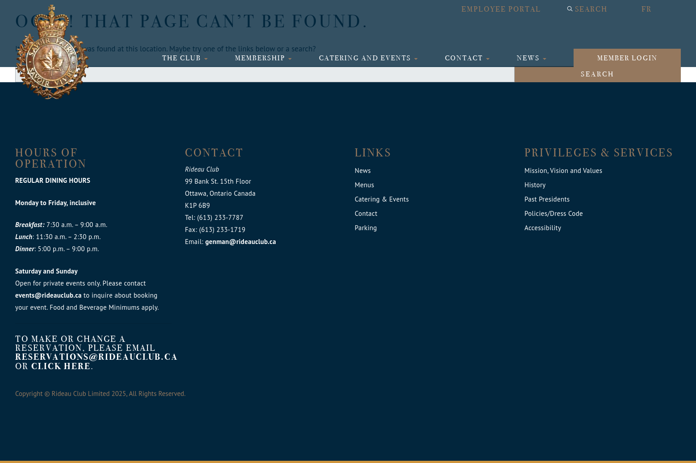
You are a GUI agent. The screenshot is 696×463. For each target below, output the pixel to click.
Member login (627, 58)
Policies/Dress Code (553, 213)
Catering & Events (382, 199)
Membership (261, 58)
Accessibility (542, 227)
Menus (364, 185)
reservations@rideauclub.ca (96, 357)
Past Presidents (547, 199)
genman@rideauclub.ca (240, 241)
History (535, 185)
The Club (182, 58)
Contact (465, 58)
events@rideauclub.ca (48, 295)
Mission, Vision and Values (563, 170)
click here (61, 366)
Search (591, 9)
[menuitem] (656, 9)
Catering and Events (366, 58)
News (529, 58)
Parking (366, 227)
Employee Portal (501, 9)
